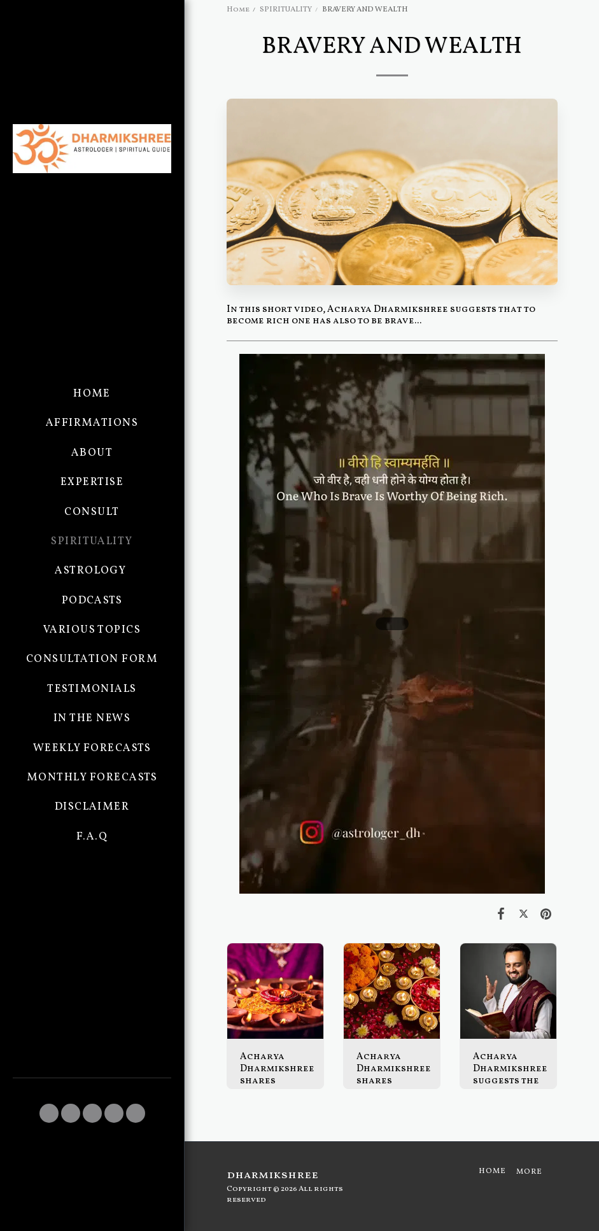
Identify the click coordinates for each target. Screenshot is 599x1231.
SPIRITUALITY (286, 9)
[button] (49, 1113)
